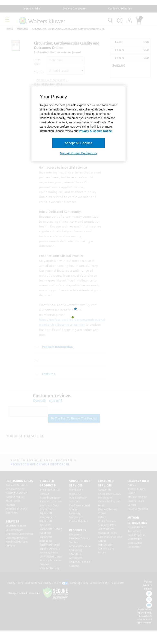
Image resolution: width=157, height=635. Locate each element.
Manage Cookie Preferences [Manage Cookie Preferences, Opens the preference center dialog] (78, 153)
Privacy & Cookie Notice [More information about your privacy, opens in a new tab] (95, 130)
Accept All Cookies (78, 143)
